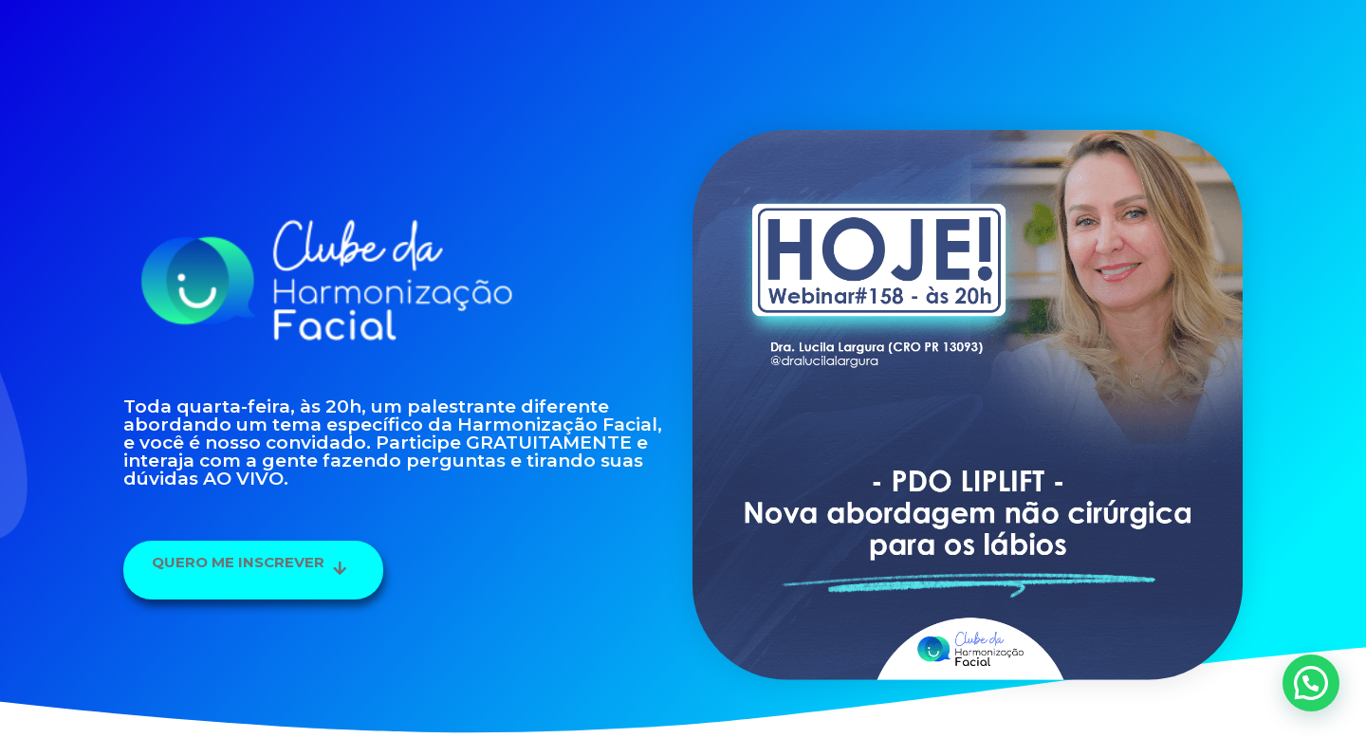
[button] (253, 570)
